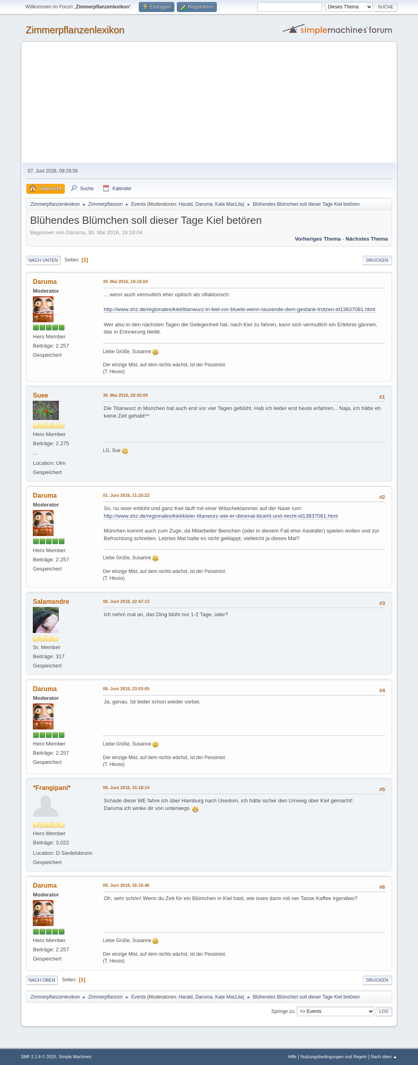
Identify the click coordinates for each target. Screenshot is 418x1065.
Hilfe (292, 1056)
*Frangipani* (51, 787)
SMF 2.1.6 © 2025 (38, 1056)
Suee (40, 395)
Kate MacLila (229, 204)
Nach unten (43, 260)
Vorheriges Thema (318, 239)
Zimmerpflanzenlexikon (75, 29)
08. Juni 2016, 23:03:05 (126, 688)
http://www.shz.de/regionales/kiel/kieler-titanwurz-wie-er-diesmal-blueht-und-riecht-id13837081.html (221, 516)
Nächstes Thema (367, 239)
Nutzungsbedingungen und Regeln (333, 1056)
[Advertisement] (209, 102)
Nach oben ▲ (384, 1056)
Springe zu (282, 1011)
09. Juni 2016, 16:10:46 (126, 885)
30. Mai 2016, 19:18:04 (125, 281)
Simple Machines (75, 1056)
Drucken (377, 260)
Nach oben (41, 980)
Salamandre (51, 601)
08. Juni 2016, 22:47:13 (126, 601)
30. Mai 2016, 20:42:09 (125, 395)
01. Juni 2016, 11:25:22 (126, 495)
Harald (185, 204)
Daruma (203, 204)
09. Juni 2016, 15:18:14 (126, 787)
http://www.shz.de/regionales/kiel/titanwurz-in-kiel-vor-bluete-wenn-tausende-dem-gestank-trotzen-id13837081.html (239, 309)
